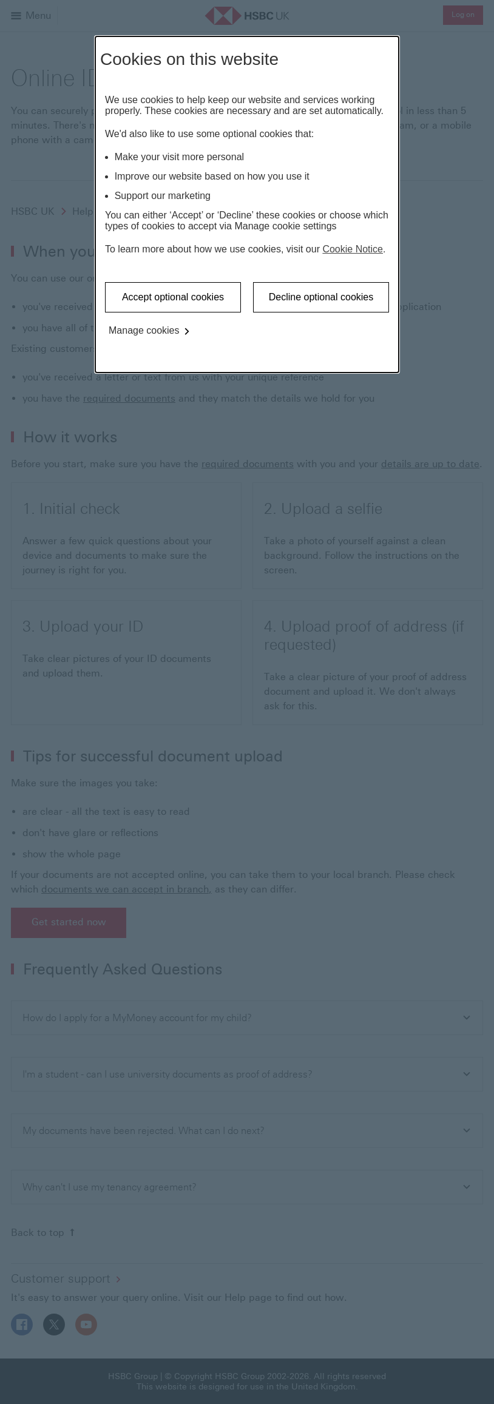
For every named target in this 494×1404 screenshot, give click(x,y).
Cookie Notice (352, 249)
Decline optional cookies (321, 297)
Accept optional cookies (173, 297)
